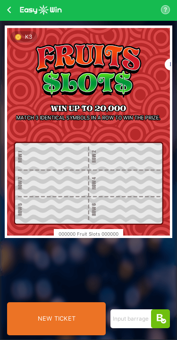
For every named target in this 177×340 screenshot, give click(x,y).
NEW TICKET (57, 318)
